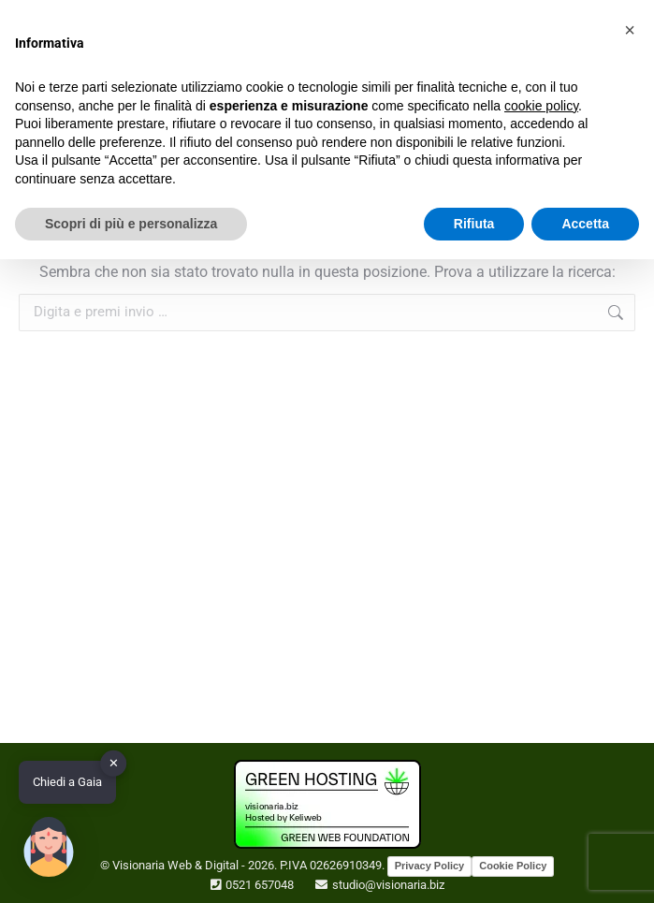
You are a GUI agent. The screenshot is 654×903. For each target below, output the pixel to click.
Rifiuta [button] (474, 223)
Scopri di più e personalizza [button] (131, 223)
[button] (630, 30)
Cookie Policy (512, 865)
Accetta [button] (585, 223)
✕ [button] (114, 763)
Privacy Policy (430, 865)
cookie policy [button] (541, 105)
